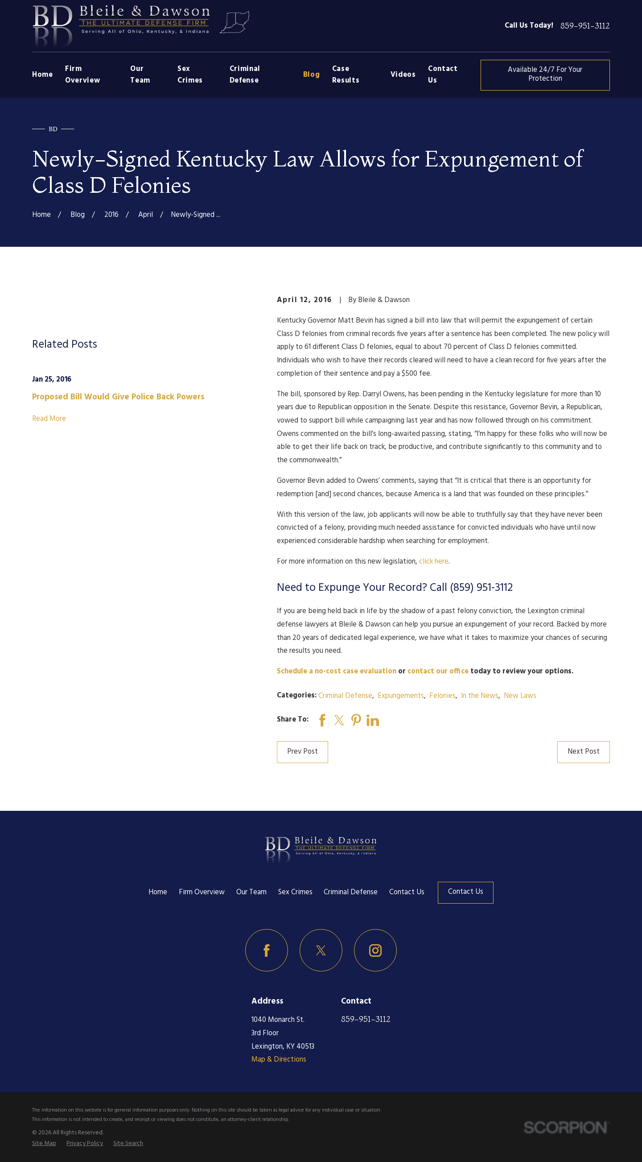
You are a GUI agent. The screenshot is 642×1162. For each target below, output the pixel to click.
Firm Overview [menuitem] (82, 75)
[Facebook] (266, 950)
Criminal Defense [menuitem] (245, 75)
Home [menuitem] (42, 75)
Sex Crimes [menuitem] (190, 75)
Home (157, 892)
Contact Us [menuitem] (443, 75)
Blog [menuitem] (311, 75)
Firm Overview (202, 892)
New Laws (520, 696)
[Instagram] (375, 950)
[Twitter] (321, 950)
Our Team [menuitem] (140, 75)
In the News (479, 696)
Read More (49, 419)
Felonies (442, 696)
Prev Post (302, 752)
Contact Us (406, 892)
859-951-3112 (585, 26)
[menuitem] (44, 1144)
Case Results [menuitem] (346, 75)
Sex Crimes (295, 892)
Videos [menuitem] (403, 75)
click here (434, 562)
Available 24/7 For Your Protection (545, 74)
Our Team (251, 892)
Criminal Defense (345, 696)
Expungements (401, 696)
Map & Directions (278, 1060)
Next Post (584, 752)
